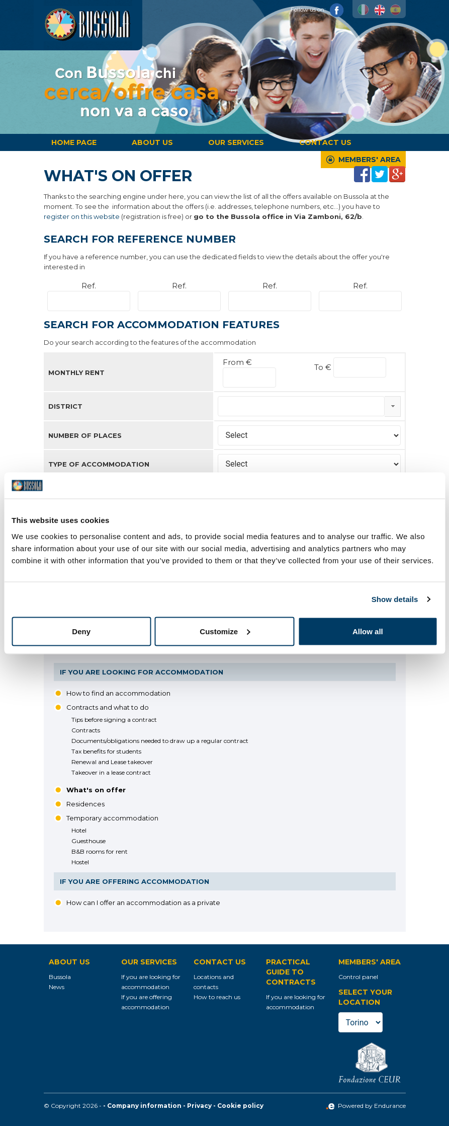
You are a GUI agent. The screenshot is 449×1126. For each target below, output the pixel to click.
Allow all (367, 631)
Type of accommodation (98, 464)
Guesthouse (88, 841)
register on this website (82, 216)
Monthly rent (76, 372)
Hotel (78, 830)
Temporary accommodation (112, 818)
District (65, 406)
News (56, 987)
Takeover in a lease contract (111, 772)
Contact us (325, 142)
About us (152, 142)
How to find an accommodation (118, 693)
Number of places (85, 435)
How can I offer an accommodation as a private (143, 902)
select (393, 406)
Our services (236, 142)
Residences (85, 804)
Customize (225, 631)
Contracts (85, 730)
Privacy (199, 1105)
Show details (395, 599)
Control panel (358, 977)
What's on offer (96, 790)
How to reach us (217, 997)
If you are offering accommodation (134, 881)
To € (323, 367)
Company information (144, 1105)
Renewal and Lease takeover (112, 762)
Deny (81, 631)
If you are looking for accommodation (141, 672)
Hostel (80, 862)
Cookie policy (240, 1105)
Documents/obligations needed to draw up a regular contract (159, 740)
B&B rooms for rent (99, 851)
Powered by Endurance (366, 1105)
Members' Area (369, 159)
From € (237, 362)
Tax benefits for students (106, 751)
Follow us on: (317, 9)
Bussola (60, 977)
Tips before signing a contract (114, 719)
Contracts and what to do (107, 707)
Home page (74, 142)
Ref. (88, 285)
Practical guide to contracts (291, 972)
